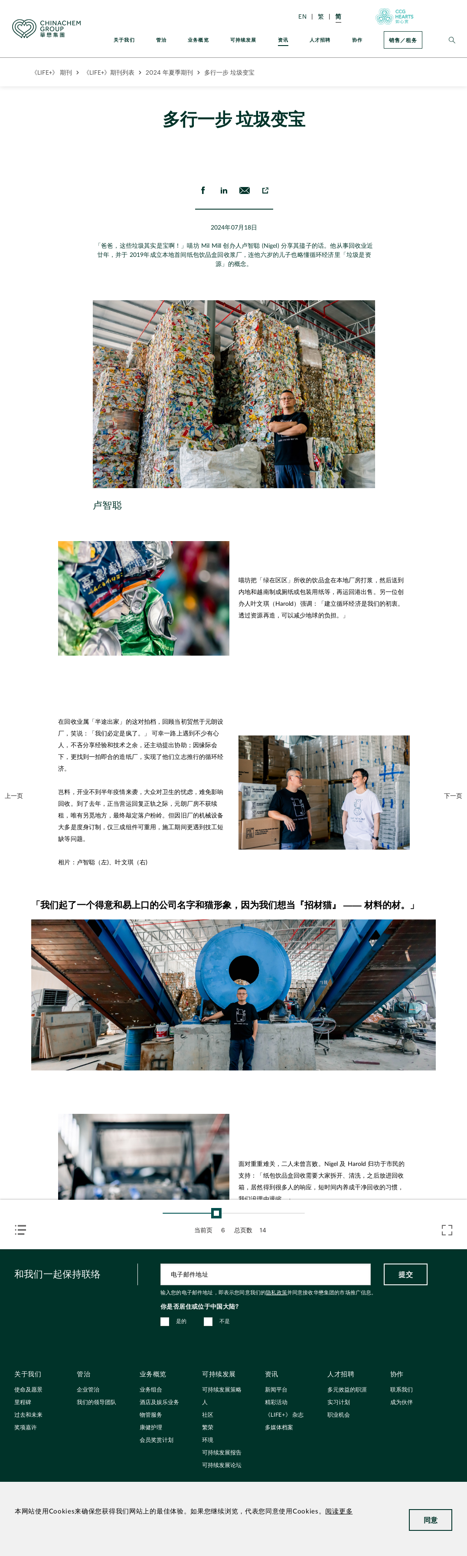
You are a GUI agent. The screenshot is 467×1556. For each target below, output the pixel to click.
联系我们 (401, 1390)
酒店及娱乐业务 (159, 1402)
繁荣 (207, 1428)
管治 (161, 40)
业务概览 (198, 40)
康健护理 (151, 1428)
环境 (207, 1440)
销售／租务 (403, 40)
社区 (207, 1415)
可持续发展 (243, 40)
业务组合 (151, 1390)
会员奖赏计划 (156, 1440)
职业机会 (338, 1415)
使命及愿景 (28, 1390)
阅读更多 (339, 1511)
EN (302, 16)
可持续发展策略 (222, 1390)
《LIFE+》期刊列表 (108, 72)
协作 (357, 40)
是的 (181, 1321)
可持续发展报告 (222, 1453)
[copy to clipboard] (265, 190)
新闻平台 (276, 1390)
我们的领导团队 (96, 1402)
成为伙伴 (401, 1402)
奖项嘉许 (25, 1428)
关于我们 (124, 40)
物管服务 (151, 1415)
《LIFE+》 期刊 (51, 72)
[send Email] (244, 190)
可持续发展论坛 (222, 1465)
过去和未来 (28, 1415)
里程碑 (22, 1402)
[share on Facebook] (202, 190)
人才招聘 (320, 40)
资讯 (283, 40)
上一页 (14, 795)
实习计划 (338, 1402)
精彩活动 (276, 1402)
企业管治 (88, 1390)
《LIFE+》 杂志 (284, 1415)
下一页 (453, 795)
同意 (431, 1520)
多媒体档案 (279, 1428)
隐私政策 (276, 1292)
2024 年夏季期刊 (169, 72)
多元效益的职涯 (347, 1390)
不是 (224, 1321)
